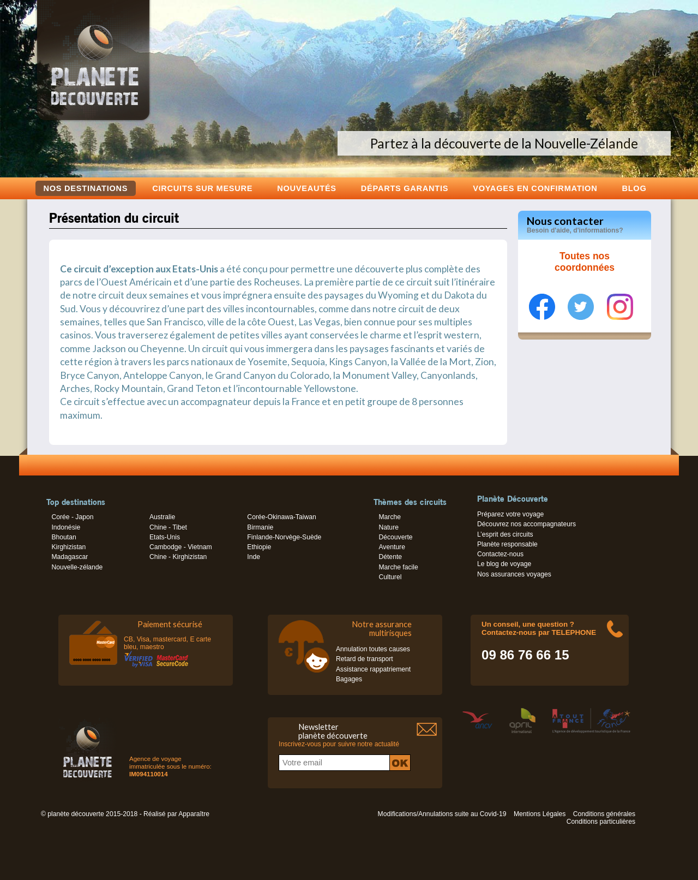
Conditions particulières (601, 821)
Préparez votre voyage (510, 514)
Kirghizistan (68, 547)
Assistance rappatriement (373, 669)
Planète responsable (507, 544)
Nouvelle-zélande (77, 567)
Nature (388, 527)
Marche (389, 517)
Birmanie (260, 527)
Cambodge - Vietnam (180, 547)
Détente (390, 557)
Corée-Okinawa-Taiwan (281, 517)
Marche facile (398, 567)
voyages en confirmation (535, 188)
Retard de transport (364, 659)
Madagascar (69, 557)
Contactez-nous (500, 554)
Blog (634, 188)
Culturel (389, 577)
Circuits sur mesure (202, 188)
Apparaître (193, 814)
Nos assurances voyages (514, 574)
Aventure (391, 547)
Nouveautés (306, 188)
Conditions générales (604, 814)
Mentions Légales (539, 814)
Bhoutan (63, 537)
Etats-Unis (164, 537)
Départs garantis (404, 188)
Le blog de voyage (504, 564)
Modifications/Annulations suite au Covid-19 (442, 814)
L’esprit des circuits (505, 534)
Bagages (349, 679)
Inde (253, 557)
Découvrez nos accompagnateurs (526, 524)
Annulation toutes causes (373, 649)
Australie (162, 517)
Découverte (395, 537)
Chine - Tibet (168, 527)
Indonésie (65, 527)
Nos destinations (86, 188)
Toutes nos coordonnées (585, 262)
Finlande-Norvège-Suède (284, 537)
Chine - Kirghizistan (178, 557)
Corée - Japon (72, 517)
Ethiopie (259, 547)
